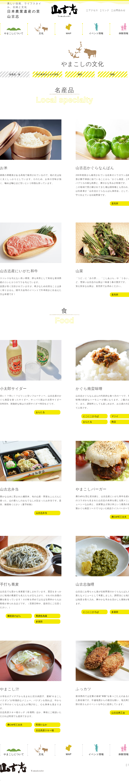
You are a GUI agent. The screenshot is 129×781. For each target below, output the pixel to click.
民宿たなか (41, 724)
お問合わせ (119, 10)
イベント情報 (96, 33)
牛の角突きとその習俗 (47, 74)
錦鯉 (112, 74)
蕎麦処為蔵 (41, 616)
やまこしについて (14, 33)
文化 (41, 33)
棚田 (80, 74)
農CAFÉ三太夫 (14, 724)
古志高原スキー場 (45, 730)
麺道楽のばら (14, 616)
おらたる (40, 412)
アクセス (93, 10)
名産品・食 (15, 74)
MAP (69, 33)
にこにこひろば (91, 416)
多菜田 (39, 621)
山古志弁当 (41, 513)
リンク (105, 10)
